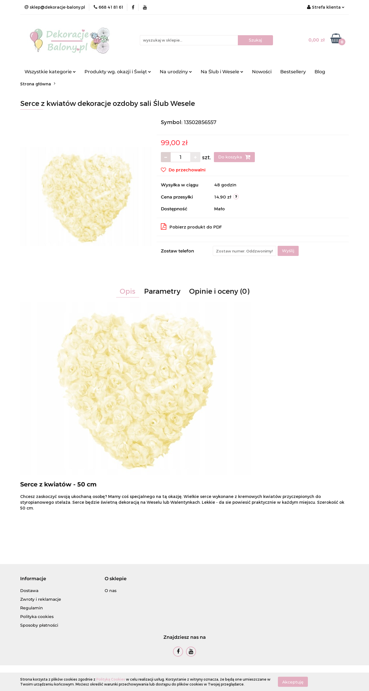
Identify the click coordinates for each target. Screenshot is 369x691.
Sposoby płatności (39, 625)
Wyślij (288, 250)
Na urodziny (176, 71)
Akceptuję (293, 681)
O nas (110, 590)
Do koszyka (234, 157)
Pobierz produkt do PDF (191, 226)
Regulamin (31, 608)
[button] (33, 579)
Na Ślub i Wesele (222, 71)
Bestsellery (293, 71)
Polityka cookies (37, 616)
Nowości (262, 71)
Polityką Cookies (110, 679)
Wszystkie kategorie (50, 71)
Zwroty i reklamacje (40, 599)
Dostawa (29, 590)
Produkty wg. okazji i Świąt (117, 71)
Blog (320, 71)
